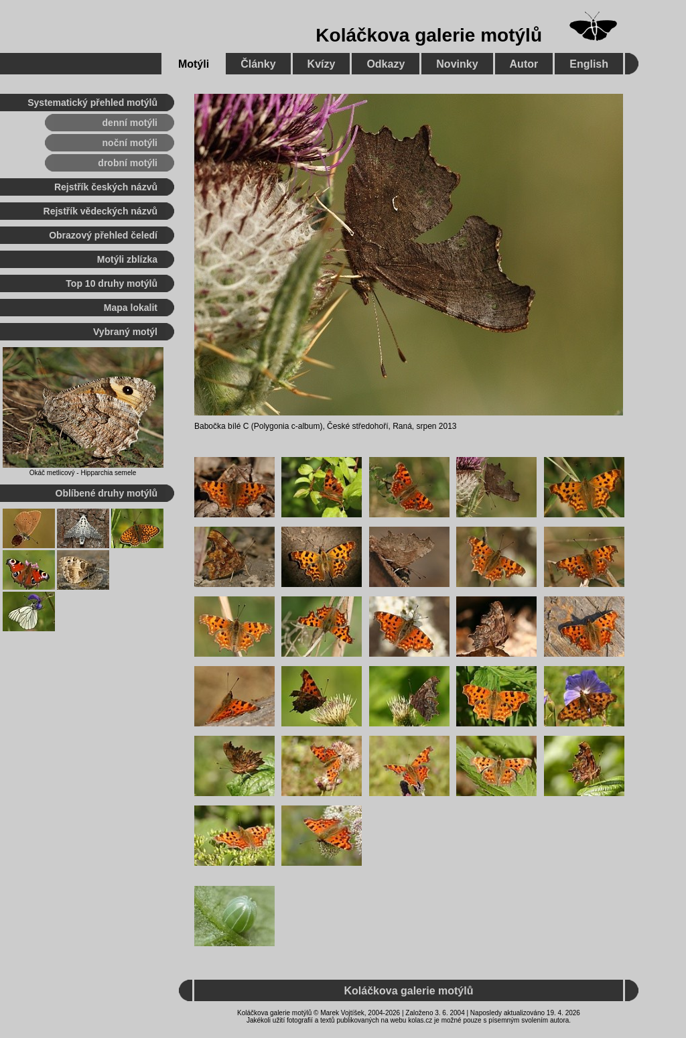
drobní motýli (127, 162)
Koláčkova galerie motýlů (429, 35)
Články (258, 64)
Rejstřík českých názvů (105, 187)
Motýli (193, 64)
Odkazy (385, 64)
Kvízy (321, 64)
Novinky (457, 64)
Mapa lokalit (130, 307)
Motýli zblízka (127, 259)
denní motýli (129, 122)
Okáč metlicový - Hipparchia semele (83, 472)
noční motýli (129, 142)
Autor (524, 64)
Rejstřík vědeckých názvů (100, 211)
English (588, 64)
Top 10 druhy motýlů (111, 283)
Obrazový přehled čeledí (103, 235)
